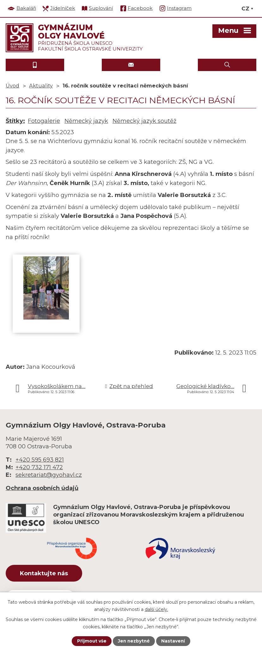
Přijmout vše (91, 641)
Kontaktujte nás (46, 573)
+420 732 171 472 (39, 467)
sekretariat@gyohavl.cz (48, 474)
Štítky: (15, 120)
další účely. (156, 609)
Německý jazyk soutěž (144, 120)
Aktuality (41, 85)
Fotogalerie (44, 120)
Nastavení (174, 641)
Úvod (12, 85)
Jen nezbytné (133, 641)
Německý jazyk (86, 120)
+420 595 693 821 (39, 459)
